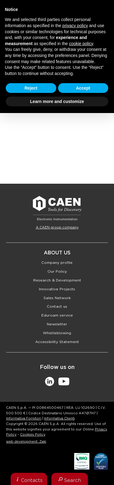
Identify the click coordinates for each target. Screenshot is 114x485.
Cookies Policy (32, 434)
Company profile (57, 262)
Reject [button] (31, 88)
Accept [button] (83, 88)
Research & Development (57, 280)
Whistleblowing (57, 333)
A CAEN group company (57, 227)
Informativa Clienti (59, 418)
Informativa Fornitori (23, 418)
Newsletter (57, 324)
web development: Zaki (26, 441)
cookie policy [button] (81, 43)
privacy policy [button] (75, 25)
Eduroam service (57, 315)
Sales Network (57, 298)
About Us (57, 252)
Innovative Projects (57, 289)
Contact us (57, 306)
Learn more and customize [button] (57, 101)
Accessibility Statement (57, 342)
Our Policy (57, 271)
